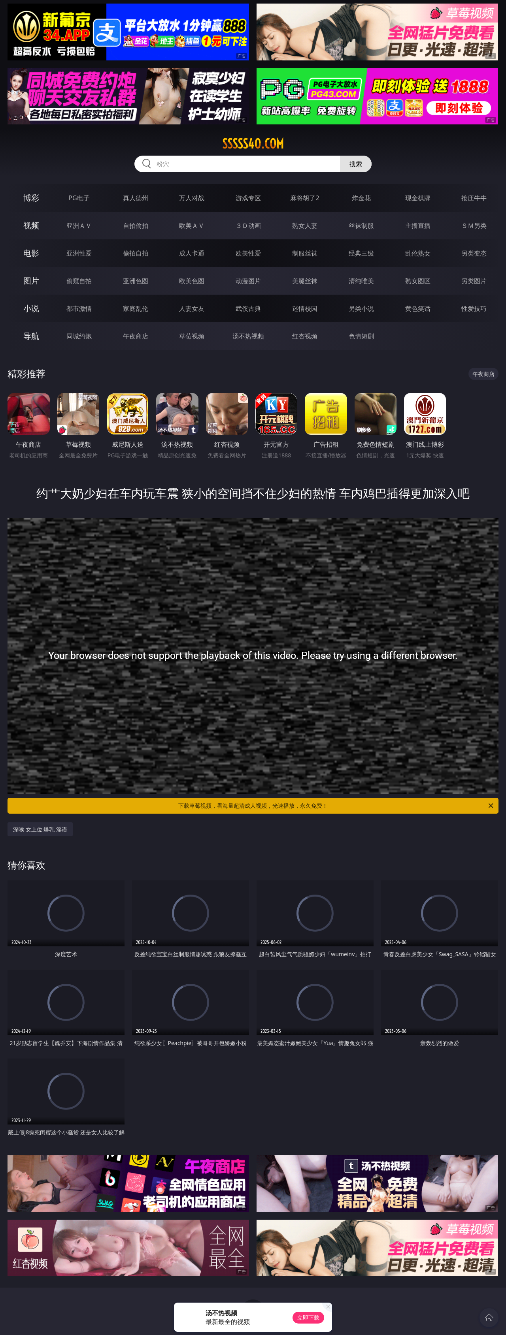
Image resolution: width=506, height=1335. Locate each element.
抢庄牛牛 (474, 198)
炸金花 (361, 198)
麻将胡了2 (304, 198)
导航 (31, 336)
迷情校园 (304, 308)
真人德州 (135, 198)
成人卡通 (191, 253)
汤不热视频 (248, 336)
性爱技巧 (474, 308)
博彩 (31, 197)
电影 (31, 253)
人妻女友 (191, 308)
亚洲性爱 (79, 253)
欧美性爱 (248, 253)
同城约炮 (79, 336)
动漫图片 (248, 280)
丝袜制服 (361, 225)
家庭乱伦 (135, 308)
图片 (31, 280)
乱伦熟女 (417, 253)
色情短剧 (361, 336)
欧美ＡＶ (191, 225)
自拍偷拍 (135, 225)
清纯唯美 (361, 280)
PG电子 (78, 198)
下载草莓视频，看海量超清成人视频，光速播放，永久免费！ (336, 805)
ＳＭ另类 (474, 225)
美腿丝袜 (304, 280)
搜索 (355, 164)
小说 (31, 308)
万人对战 (191, 198)
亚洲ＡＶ (79, 225)
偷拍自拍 (135, 253)
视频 (31, 225)
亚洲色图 (135, 280)
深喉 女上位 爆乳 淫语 (40, 829)
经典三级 (361, 253)
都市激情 (79, 308)
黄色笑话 (417, 308)
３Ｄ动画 (248, 225)
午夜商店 (135, 336)
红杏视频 (304, 336)
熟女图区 (417, 280)
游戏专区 (248, 198)
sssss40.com (253, 144)
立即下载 (308, 1317)
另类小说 (361, 308)
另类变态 (474, 253)
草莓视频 (191, 336)
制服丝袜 (304, 253)
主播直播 (417, 225)
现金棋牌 (417, 198)
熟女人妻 (304, 225)
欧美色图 (191, 280)
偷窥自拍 (79, 280)
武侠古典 (248, 308)
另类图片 (474, 280)
